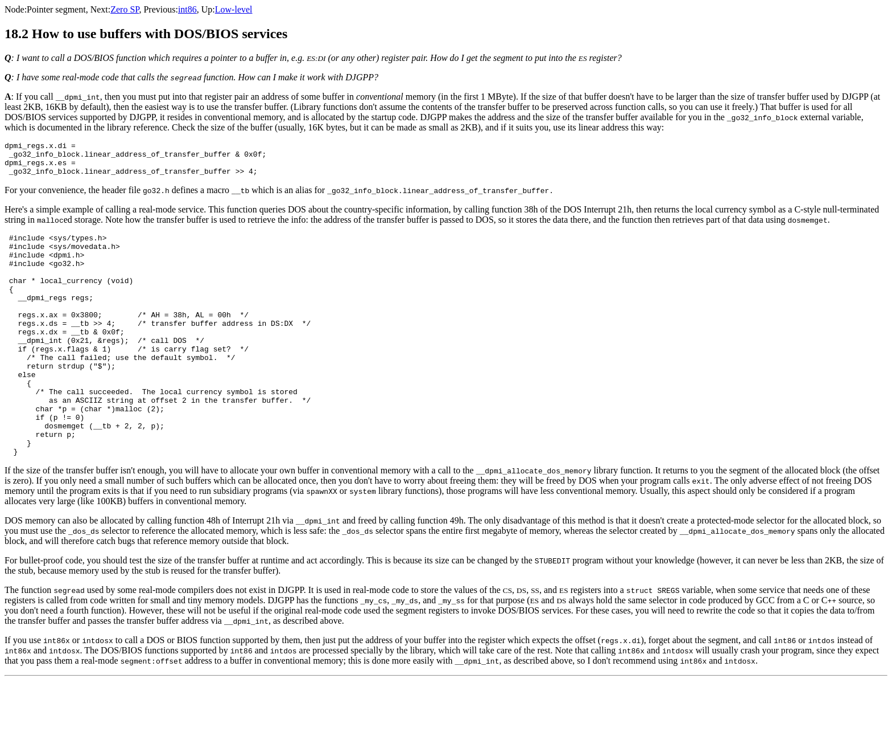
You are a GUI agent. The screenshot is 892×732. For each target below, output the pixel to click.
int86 (187, 9)
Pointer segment (56, 9)
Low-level (234, 9)
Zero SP (124, 9)
